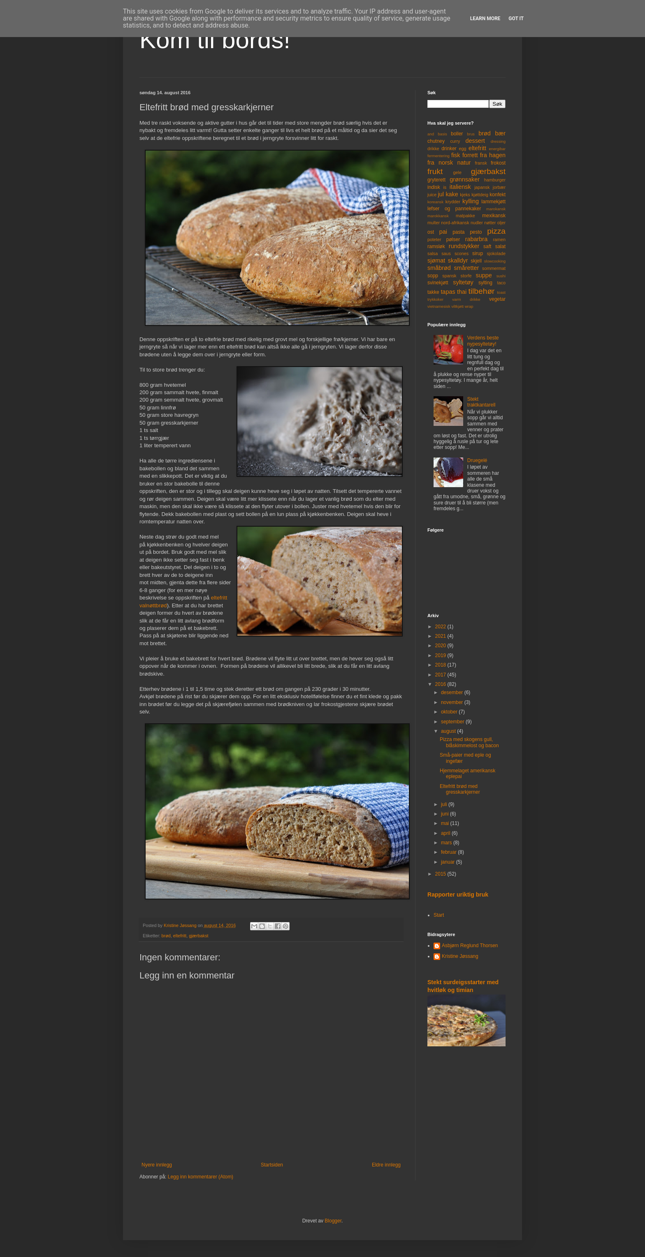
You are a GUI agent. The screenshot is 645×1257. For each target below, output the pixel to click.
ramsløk (436, 246)
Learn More (485, 18)
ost (430, 232)
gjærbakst (198, 935)
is (444, 187)
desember (452, 692)
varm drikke (466, 299)
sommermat (494, 268)
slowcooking (495, 261)
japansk (482, 187)
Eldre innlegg (386, 1165)
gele (457, 172)
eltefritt (179, 935)
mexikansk (494, 215)
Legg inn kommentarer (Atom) (200, 1177)
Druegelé (477, 460)
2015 (441, 874)
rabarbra (476, 239)
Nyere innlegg (157, 1165)
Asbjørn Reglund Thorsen (470, 945)
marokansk (496, 209)
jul (441, 194)
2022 (441, 627)
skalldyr (458, 260)
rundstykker (464, 246)
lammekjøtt (493, 201)
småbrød (439, 268)
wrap (469, 306)
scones (462, 253)
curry (455, 141)
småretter (466, 268)
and (430, 134)
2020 (441, 645)
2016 (441, 684)
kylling (470, 201)
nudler (477, 222)
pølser (453, 239)
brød (166, 935)
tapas (448, 291)
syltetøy (463, 282)
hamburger (495, 179)
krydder (452, 201)
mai (445, 823)
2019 (441, 655)
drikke (433, 148)
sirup (477, 253)
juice (431, 194)
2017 (441, 675)
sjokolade (496, 253)
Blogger (333, 1221)
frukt (435, 171)
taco (501, 282)
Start (439, 915)
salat (500, 246)
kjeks (465, 194)
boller (457, 134)
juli (444, 804)
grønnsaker (465, 179)
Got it (516, 18)
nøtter (490, 222)
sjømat (436, 260)
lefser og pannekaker (454, 208)
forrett (470, 155)
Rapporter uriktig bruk (457, 894)
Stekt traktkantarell (481, 402)
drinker (449, 148)
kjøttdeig (479, 194)
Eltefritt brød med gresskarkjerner (460, 789)
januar (448, 862)
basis (442, 134)
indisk (433, 187)
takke (433, 292)
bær (500, 133)
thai (461, 291)
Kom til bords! (214, 39)
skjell (476, 261)
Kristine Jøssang (460, 956)
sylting (485, 283)
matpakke (465, 215)
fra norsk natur (449, 162)
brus (471, 134)
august (449, 731)
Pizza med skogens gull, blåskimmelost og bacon (469, 742)
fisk (455, 155)
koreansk (435, 202)
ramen (499, 239)
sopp (432, 276)
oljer (501, 222)
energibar (497, 148)
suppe (484, 275)
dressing (498, 141)
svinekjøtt (437, 283)
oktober (450, 712)
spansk (449, 275)
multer (433, 222)
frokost (498, 163)
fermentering (438, 155)
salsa (432, 253)
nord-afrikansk (455, 222)
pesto (476, 232)
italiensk (460, 187)
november (452, 702)
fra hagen (493, 155)
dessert (475, 140)
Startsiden (272, 1165)
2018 (441, 665)
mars (447, 843)
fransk (481, 162)
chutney (436, 141)
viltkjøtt (457, 306)
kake (451, 194)
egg (462, 148)
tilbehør (482, 291)
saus (446, 253)
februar (449, 852)
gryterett (436, 180)
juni (445, 814)
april (446, 833)
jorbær (499, 187)
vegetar (497, 299)
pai (443, 231)
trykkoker (435, 299)
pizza (496, 231)
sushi (501, 276)
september (453, 722)
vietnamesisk (438, 306)
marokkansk (438, 216)
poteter (434, 239)
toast (501, 292)
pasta (458, 232)
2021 (441, 636)
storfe (465, 275)
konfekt (498, 194)
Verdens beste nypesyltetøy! (483, 340)
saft (487, 246)
